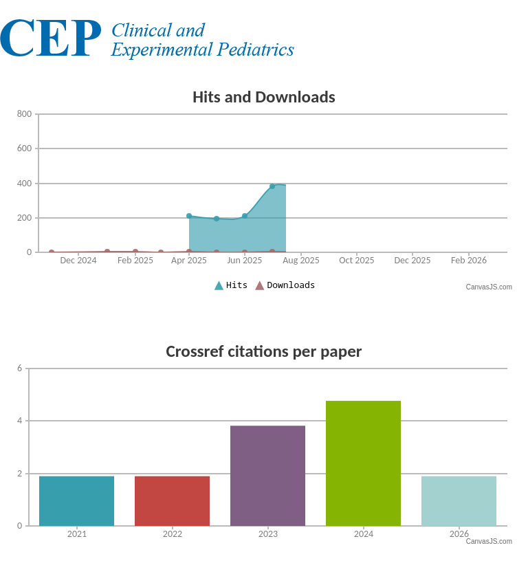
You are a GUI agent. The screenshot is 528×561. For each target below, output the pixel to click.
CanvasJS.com (489, 287)
